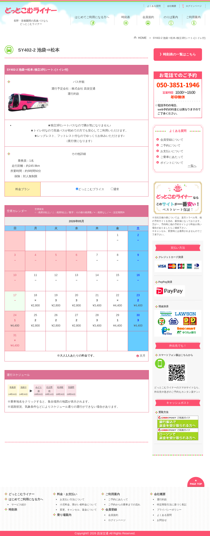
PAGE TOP (195, 482)
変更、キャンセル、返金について (78, 509)
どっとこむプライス (91, 189)
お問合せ (162, 520)
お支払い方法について (72, 499)
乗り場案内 (64, 514)
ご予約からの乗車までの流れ (124, 504)
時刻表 (13, 509)
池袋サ (24, 387)
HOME (142, 37)
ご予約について (170, 145)
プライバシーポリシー (169, 509)
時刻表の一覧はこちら (179, 54)
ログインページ (117, 520)
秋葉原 (13, 387)
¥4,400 (138, 305)
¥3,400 (97, 305)
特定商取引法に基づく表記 (171, 504)
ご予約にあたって (118, 499)
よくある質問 (164, 515)
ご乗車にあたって (171, 157)
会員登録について (171, 139)
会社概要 (159, 494)
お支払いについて (171, 151)
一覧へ (192, 165)
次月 (142, 355)
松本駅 (60, 387)
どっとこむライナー (31, 10)
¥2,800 (55, 305)
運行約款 (73, 93)
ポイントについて (171, 162)
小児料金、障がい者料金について (78, 504)
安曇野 (71, 387)
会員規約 (113, 515)
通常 (116, 189)
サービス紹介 (18, 504)
